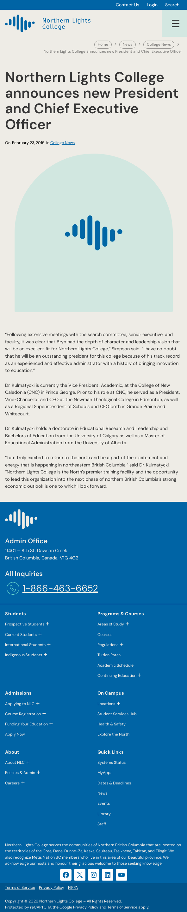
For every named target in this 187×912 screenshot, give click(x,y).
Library (104, 813)
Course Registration (23, 714)
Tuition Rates (109, 655)
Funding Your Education (26, 724)
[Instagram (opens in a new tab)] (93, 875)
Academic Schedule (115, 665)
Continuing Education (116, 675)
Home (103, 44)
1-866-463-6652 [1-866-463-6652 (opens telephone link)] (60, 588)
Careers (12, 783)
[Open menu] (175, 23)
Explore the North (113, 734)
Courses (104, 634)
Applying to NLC (19, 703)
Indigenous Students (23, 655)
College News (159, 44)
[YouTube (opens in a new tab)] (121, 875)
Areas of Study (110, 624)
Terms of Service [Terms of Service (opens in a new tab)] (122, 907)
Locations (106, 703)
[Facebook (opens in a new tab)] (66, 875)
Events (103, 803)
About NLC (15, 762)
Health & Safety (111, 724)
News (127, 44)
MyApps (104, 772)
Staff (101, 824)
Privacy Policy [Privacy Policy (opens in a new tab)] (85, 907)
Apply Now (15, 734)
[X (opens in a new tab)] (79, 875)
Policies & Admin (20, 772)
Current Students (21, 634)
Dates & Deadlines (114, 783)
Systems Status (111, 762)
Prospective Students (24, 624)
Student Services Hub (117, 714)
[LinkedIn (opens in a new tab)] (107, 875)
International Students (25, 644)
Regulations (107, 644)
